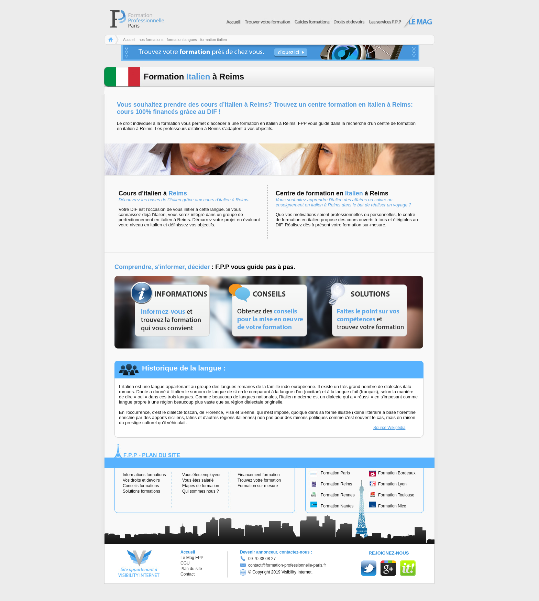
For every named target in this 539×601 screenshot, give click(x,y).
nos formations (151, 39)
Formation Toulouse (396, 495)
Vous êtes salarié (197, 480)
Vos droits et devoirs (141, 480)
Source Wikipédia (389, 427)
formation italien (213, 39)
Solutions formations (141, 491)
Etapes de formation (200, 485)
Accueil (129, 39)
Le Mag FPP (192, 557)
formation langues (182, 39)
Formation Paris (335, 473)
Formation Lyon (392, 484)
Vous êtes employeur (201, 474)
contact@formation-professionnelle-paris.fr (283, 565)
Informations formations (144, 474)
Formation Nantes (337, 506)
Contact (187, 574)
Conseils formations (141, 485)
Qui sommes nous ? (200, 491)
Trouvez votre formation (259, 480)
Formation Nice (392, 506)
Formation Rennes (338, 495)
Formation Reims (336, 484)
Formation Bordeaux (397, 473)
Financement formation (259, 474)
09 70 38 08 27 (262, 558)
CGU (185, 563)
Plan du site (191, 568)
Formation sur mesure (258, 485)
